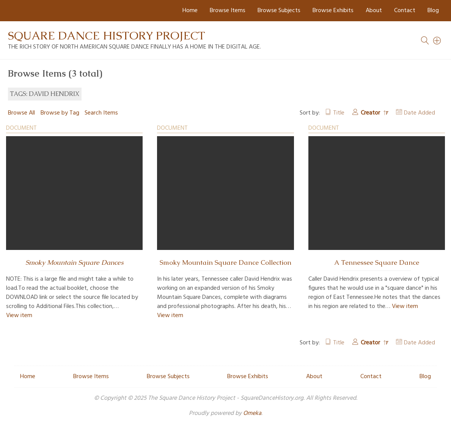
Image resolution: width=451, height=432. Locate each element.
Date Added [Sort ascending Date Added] (419, 113)
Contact (404, 11)
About (374, 11)
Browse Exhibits (333, 11)
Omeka (252, 413)
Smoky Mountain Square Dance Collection (225, 262)
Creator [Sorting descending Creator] (371, 113)
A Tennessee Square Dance (376, 262)
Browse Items (227, 11)
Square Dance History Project (106, 35)
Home (190, 11)
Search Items (101, 113)
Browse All (21, 113)
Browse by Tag (60, 113)
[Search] (437, 41)
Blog (433, 11)
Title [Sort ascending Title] (338, 113)
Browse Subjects (279, 11)
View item (19, 315)
